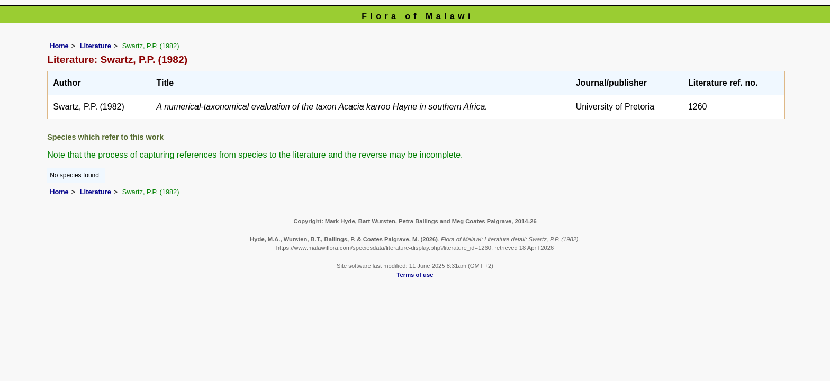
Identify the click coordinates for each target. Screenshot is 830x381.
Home (59, 46)
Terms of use (415, 274)
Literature (95, 46)
